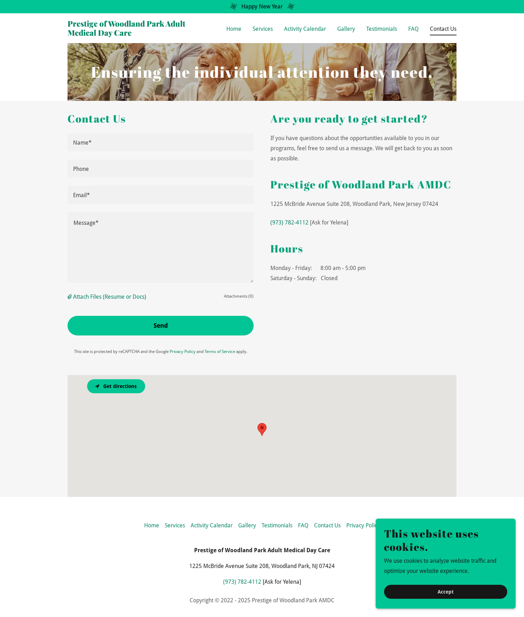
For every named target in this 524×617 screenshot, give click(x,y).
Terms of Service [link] (220, 351)
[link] (136, 33)
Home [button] (151, 525)
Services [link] (263, 29)
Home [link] (233, 29)
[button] (70, 296)
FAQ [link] (413, 29)
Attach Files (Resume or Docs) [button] (109, 296)
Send (161, 325)
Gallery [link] (346, 29)
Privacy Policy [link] (183, 351)
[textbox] (161, 142)
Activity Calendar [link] (305, 29)
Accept (446, 592)
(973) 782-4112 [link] (289, 222)
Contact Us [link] (443, 29)
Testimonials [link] (381, 29)
